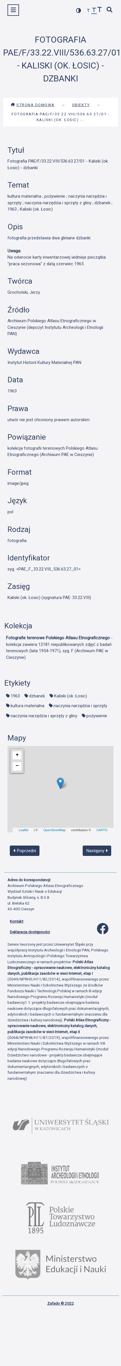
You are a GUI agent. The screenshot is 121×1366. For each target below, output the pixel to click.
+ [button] (17, 754)
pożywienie (96, 715)
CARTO (102, 830)
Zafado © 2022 (60, 1303)
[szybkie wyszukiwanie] (110, 10)
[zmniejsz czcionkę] (88, 10)
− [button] (17, 765)
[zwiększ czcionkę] (100, 10)
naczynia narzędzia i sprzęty (80, 705)
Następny (97, 850)
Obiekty (81, 104)
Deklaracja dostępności (30, 932)
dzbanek (37, 696)
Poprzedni (25, 850)
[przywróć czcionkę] (94, 10)
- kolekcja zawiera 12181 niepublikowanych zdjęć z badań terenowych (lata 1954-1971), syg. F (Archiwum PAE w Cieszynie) (59, 647)
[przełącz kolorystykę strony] (79, 10)
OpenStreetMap (54, 830)
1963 (15, 696)
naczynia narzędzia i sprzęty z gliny (44, 715)
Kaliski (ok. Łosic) (70, 696)
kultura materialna (27, 705)
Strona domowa (32, 104)
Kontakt (16, 921)
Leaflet (23, 830)
